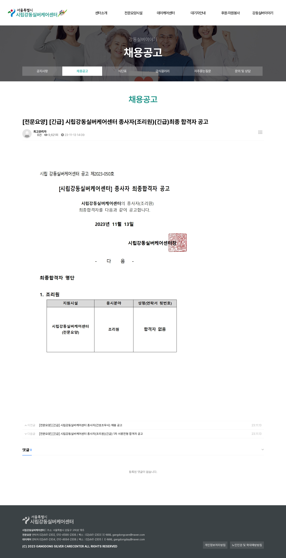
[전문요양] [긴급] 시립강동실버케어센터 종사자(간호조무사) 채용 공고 (80, 425)
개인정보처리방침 (215, 545)
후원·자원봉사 (230, 13)
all (87, 546)
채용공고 (82, 71)
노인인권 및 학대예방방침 (247, 545)
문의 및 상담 (243, 71)
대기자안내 (198, 13)
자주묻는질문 (202, 71)
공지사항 (42, 71)
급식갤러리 (163, 71)
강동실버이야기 (262, 13)
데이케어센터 (166, 13)
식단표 (122, 71)
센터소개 (101, 13)
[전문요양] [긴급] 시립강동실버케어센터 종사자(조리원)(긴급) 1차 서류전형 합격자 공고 (91, 434)
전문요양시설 (133, 13)
